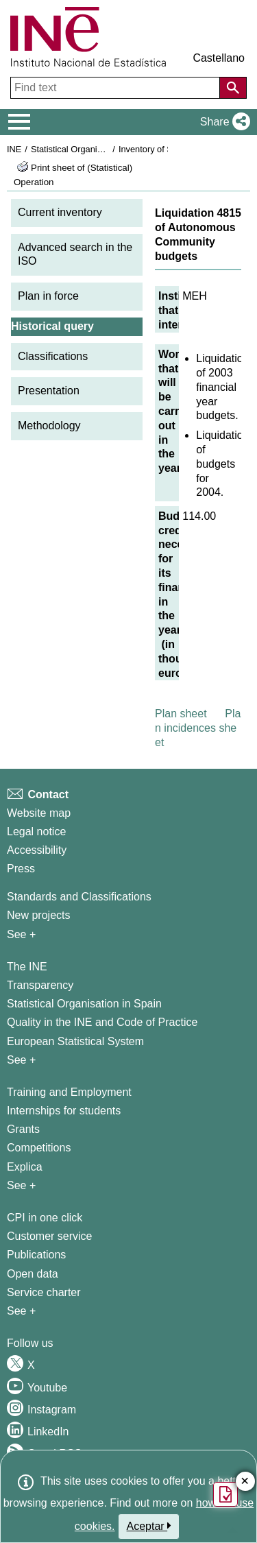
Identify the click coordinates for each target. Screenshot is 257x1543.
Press (21, 868)
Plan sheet (181, 713)
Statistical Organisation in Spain (93, 149)
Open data (32, 1274)
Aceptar (149, 1526)
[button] (222, 122)
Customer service (49, 1236)
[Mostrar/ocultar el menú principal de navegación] (19, 122)
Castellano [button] (219, 58)
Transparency (40, 985)
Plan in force (48, 296)
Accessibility (36, 850)
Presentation (48, 390)
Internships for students (64, 1110)
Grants (23, 1129)
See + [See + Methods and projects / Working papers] (21, 934)
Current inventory (60, 212)
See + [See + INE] (21, 1060)
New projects (38, 915)
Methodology (49, 425)
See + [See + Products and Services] (21, 1311)
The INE (27, 966)
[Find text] (116, 88)
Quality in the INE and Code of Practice (102, 1022)
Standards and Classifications (79, 896)
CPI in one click (44, 1217)
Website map (39, 813)
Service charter (44, 1292)
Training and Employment (69, 1092)
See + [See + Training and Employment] (21, 1185)
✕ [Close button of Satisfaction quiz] (245, 1481)
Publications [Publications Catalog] (36, 1254)
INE (14, 149)
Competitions (39, 1147)
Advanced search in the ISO (75, 254)
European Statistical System (75, 1041)
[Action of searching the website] (233, 88)
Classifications (53, 356)
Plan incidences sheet (198, 728)
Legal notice (36, 831)
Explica (24, 1167)
